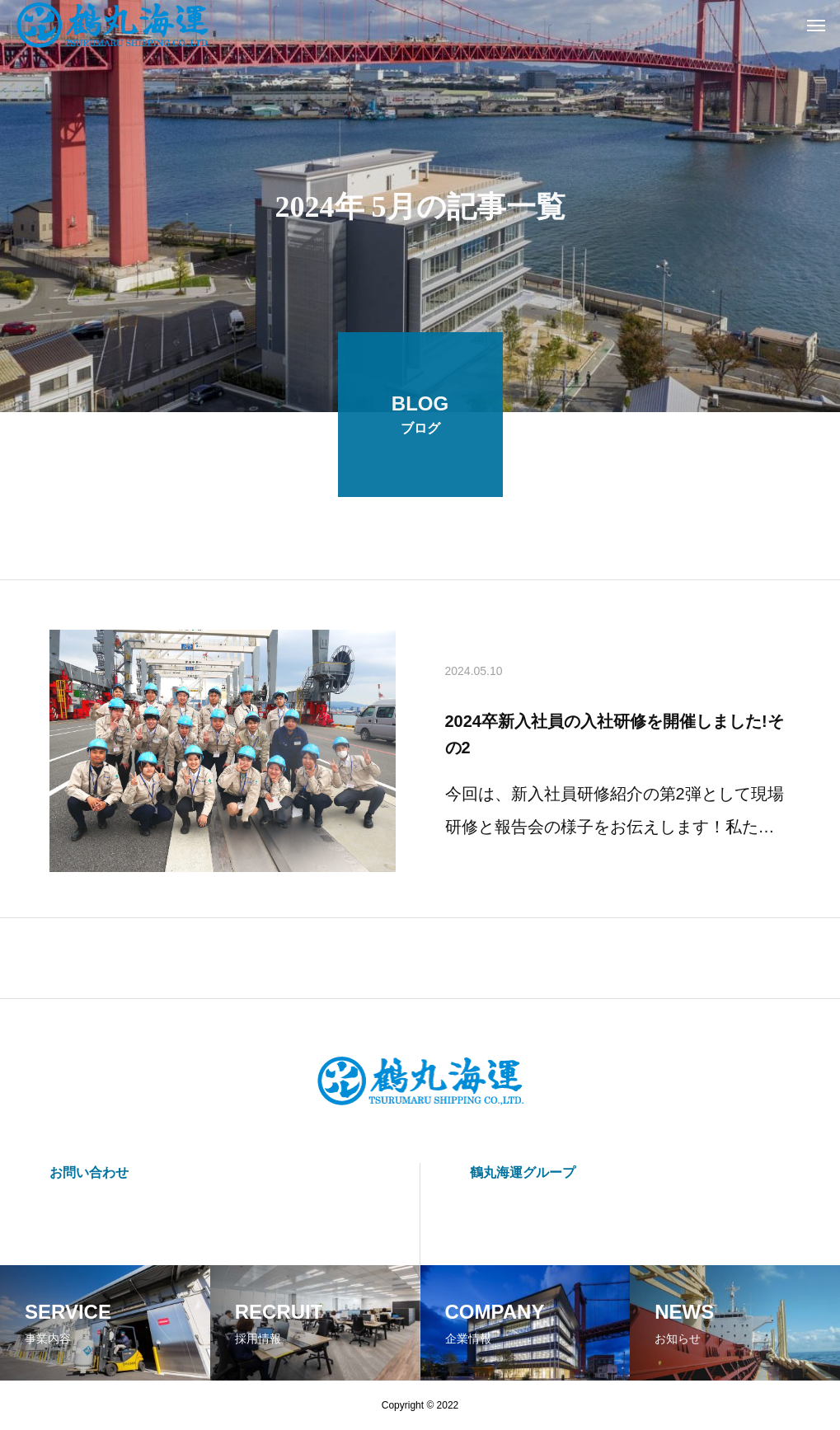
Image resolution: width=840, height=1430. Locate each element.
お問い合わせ (89, 1172)
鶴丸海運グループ (522, 1172)
